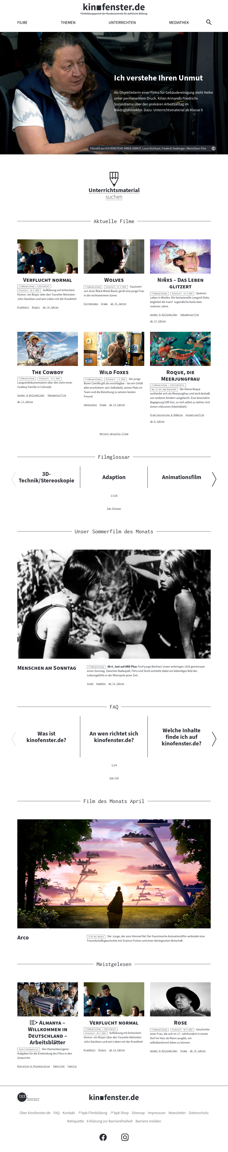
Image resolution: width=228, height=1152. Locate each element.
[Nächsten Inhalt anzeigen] (214, 480)
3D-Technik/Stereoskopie (46, 477)
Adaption (114, 477)
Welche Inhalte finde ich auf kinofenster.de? (182, 737)
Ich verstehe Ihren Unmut (158, 77)
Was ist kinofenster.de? (46, 736)
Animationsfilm (181, 477)
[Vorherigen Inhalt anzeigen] (13, 480)
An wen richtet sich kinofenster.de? (114, 736)
